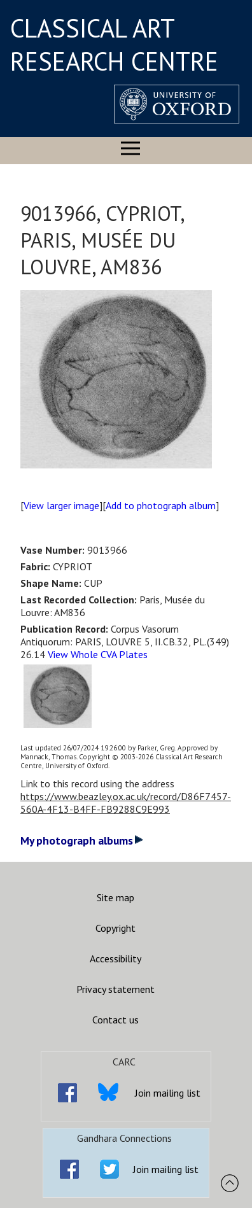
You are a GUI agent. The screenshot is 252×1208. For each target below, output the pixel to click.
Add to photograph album (161, 505)
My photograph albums (81, 840)
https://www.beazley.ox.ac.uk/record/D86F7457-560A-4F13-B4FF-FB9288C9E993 (125, 802)
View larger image (61, 505)
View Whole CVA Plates (98, 654)
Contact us (115, 1019)
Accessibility (115, 958)
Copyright (115, 928)
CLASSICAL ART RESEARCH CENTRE (114, 44)
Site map (115, 897)
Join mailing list (167, 1092)
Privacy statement (115, 989)
